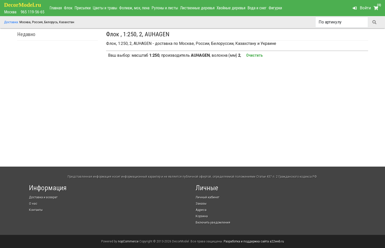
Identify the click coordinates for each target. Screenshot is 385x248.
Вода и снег (257, 8)
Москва (10, 12)
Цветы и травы (105, 8)
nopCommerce (128, 241)
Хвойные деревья (231, 8)
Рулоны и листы (164, 8)
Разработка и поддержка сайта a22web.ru (254, 241)
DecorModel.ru (22, 5)
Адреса (201, 210)
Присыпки (82, 8)
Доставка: (11, 22)
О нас (33, 203)
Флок (68, 8)
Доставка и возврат (43, 197)
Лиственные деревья (197, 8)
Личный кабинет (207, 197)
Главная (55, 8)
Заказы (201, 203)
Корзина (202, 216)
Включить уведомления (213, 222)
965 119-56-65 (32, 12)
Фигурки (275, 8)
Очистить (254, 55)
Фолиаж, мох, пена (134, 8)
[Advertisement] (237, 105)
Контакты (36, 210)
